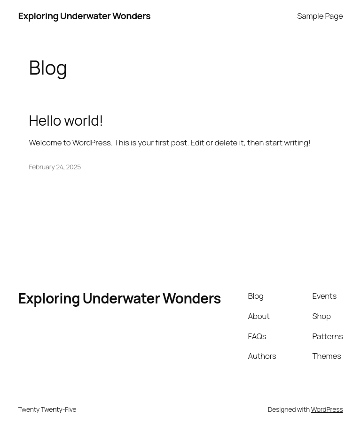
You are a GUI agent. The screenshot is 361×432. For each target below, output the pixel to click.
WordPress (327, 409)
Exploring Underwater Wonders (84, 15)
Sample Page (320, 15)
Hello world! (66, 120)
